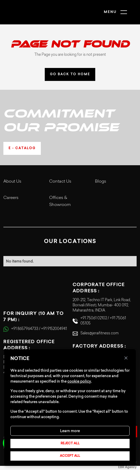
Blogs (100, 181)
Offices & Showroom (60, 201)
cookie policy (79, 381)
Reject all (70, 443)
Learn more (70, 430)
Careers (10, 198)
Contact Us (60, 181)
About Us (12, 181)
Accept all (70, 456)
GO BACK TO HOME (70, 74)
